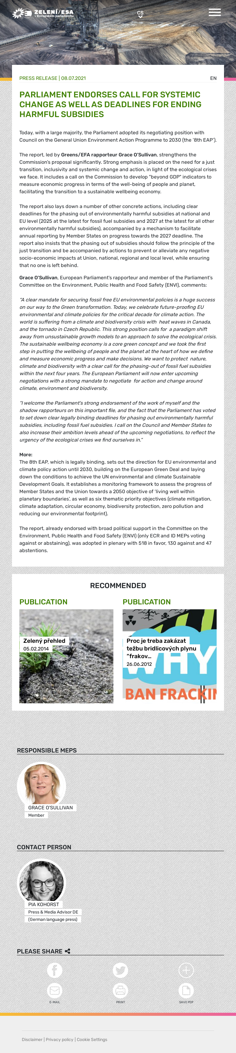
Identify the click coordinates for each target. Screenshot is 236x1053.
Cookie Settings (92, 1039)
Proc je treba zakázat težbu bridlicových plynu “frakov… (161, 649)
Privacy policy (59, 1039)
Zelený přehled (44, 641)
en (213, 78)
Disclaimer (32, 1039)
